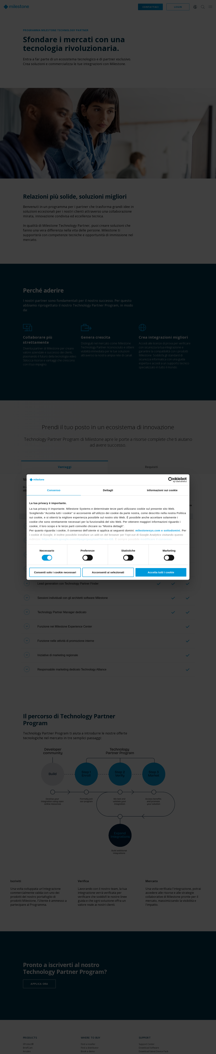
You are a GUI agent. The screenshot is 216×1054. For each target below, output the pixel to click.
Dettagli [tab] (108, 490)
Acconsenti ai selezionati (108, 572)
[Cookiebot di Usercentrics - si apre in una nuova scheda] (171, 479)
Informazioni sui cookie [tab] (162, 490)
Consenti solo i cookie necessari (55, 572)
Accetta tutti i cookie (161, 572)
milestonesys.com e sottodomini (157, 530)
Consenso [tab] (53, 490)
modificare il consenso (156, 539)
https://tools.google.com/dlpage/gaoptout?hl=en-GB (77, 539)
